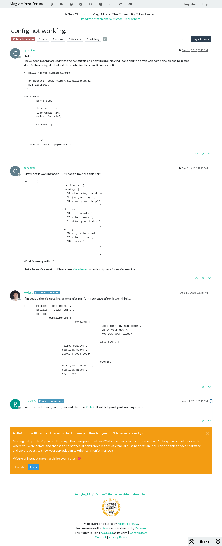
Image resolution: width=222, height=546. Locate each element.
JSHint (90, 407)
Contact (100, 537)
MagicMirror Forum (26, 4)
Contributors (138, 532)
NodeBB (107, 532)
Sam (105, 528)
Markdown (80, 269)
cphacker (29, 50)
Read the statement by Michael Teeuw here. (111, 19)
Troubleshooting (23, 39)
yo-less (28, 292)
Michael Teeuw (128, 523)
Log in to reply (201, 39)
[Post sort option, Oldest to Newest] (183, 39)
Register (20, 467)
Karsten (140, 528)
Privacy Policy (118, 537)
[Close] (207, 433)
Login (33, 467)
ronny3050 (30, 401)
